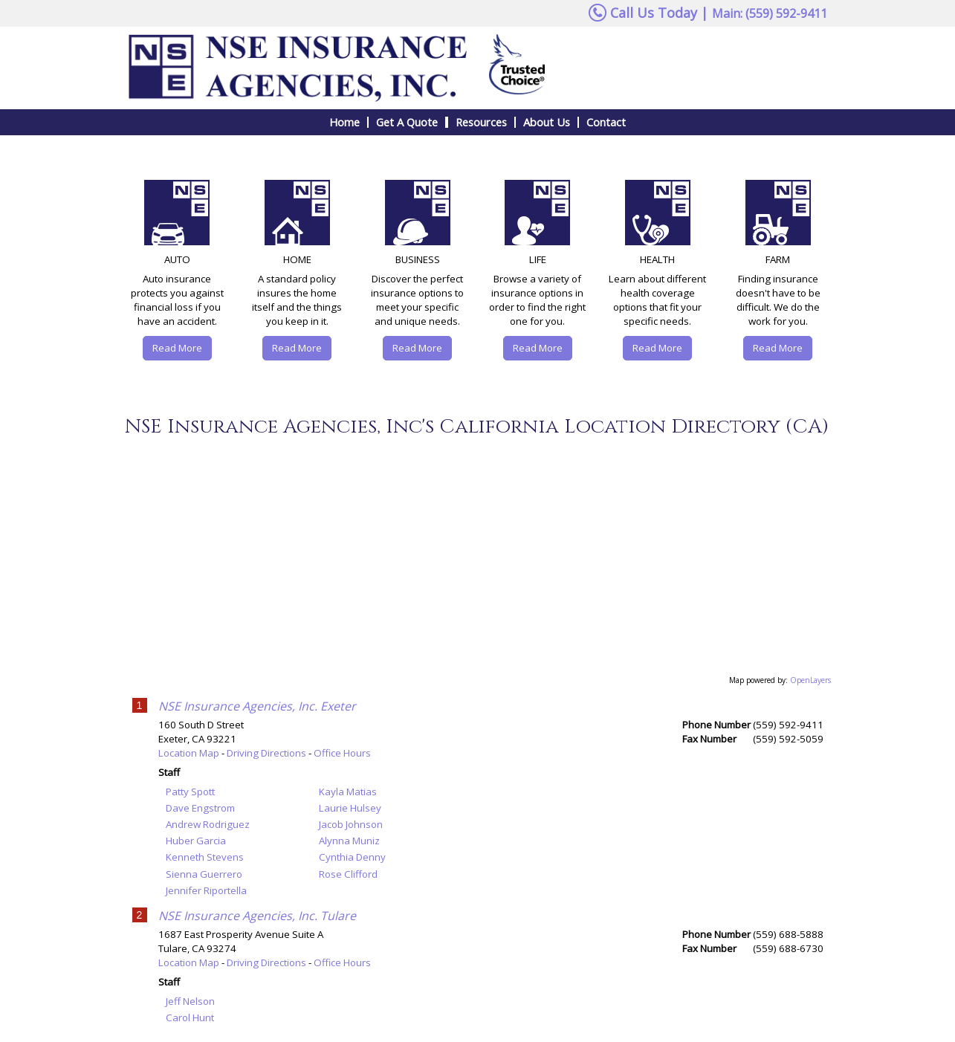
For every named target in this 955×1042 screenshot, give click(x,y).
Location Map (188, 753)
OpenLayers (810, 680)
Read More (177, 348)
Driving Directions (266, 753)
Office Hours (342, 753)
